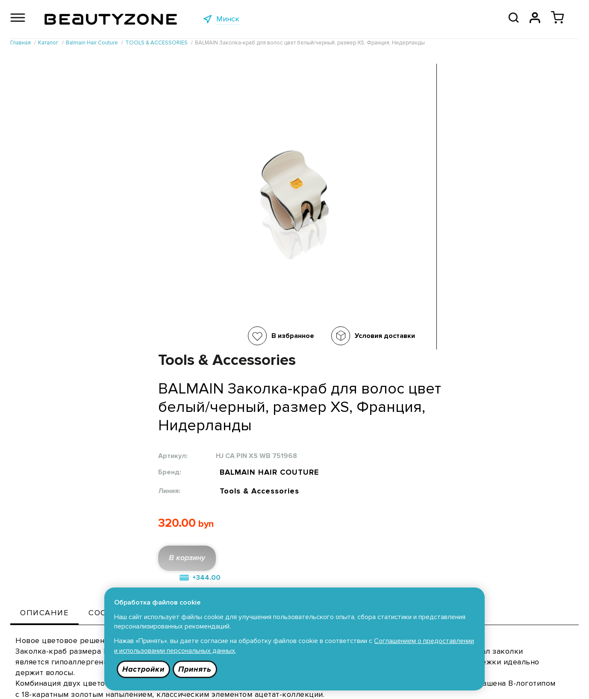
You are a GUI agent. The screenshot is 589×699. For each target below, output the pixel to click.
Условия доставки (242, 336)
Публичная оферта (270, 578)
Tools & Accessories (409, 210)
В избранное (150, 336)
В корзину (340, 280)
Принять (196, 668)
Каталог (148, 578)
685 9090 (531, 684)
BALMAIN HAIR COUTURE (421, 189)
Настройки (144, 668)
